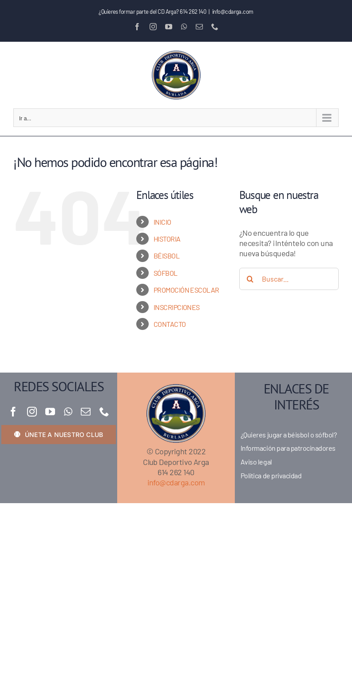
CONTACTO (170, 324)
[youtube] (50, 412)
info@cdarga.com (232, 11)
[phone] (104, 412)
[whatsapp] (68, 412)
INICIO (162, 222)
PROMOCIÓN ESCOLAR (186, 290)
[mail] (85, 412)
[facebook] (13, 412)
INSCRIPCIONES (177, 307)
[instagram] (31, 412)
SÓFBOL (166, 273)
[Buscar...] (289, 279)
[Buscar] (250, 279)
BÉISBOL (166, 255)
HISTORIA (167, 238)
